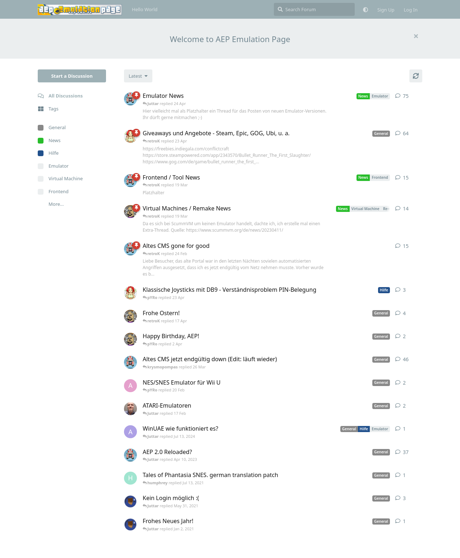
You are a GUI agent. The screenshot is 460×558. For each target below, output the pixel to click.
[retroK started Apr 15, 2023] (130, 180)
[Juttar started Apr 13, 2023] (130, 211)
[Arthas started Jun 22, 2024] (130, 431)
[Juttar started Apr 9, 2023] (130, 316)
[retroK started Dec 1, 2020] (130, 455)
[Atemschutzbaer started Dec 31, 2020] (130, 524)
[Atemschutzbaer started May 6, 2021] (130, 501)
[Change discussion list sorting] (138, 75)
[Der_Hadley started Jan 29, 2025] (130, 408)
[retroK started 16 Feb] (130, 248)
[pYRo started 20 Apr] (130, 292)
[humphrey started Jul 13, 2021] (130, 478)
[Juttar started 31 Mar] (130, 339)
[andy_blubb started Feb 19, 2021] (130, 385)
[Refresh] (415, 75)
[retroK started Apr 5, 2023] (130, 362)
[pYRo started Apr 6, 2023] (130, 136)
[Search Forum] (314, 9)
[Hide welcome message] (415, 36)
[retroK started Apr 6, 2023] (130, 98)
